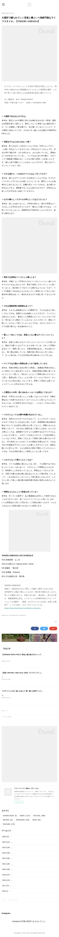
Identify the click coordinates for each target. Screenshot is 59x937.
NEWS (25, 816)
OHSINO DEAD (10, 816)
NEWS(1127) (5, 615)
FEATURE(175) (22, 615)
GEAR (36, 820)
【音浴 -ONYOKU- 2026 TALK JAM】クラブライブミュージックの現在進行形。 (30, 673)
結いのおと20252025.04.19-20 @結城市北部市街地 (17, 695)
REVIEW (8, 820)
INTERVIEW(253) (13, 615)
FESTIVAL (39, 816)
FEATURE (9, 824)
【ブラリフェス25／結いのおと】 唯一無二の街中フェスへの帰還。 (25, 691)
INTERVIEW (22, 820)
